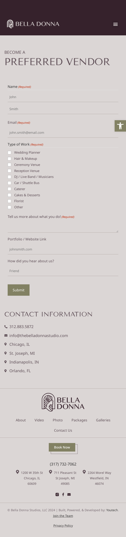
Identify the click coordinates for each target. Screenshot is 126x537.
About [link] (21, 420)
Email (19, 122)
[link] (120, 126)
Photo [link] (58, 420)
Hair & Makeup (25, 158)
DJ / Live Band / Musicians (34, 176)
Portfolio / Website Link (27, 239)
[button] (115, 24)
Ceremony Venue (27, 164)
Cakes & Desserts (27, 195)
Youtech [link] (112, 510)
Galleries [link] (103, 420)
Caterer (19, 189)
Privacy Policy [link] (63, 525)
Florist (19, 201)
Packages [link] (79, 420)
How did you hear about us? (31, 261)
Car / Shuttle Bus (26, 183)
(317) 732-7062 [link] (63, 464)
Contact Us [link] (63, 430)
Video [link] (39, 420)
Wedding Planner (27, 152)
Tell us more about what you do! (41, 216)
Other (18, 207)
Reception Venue (26, 171)
